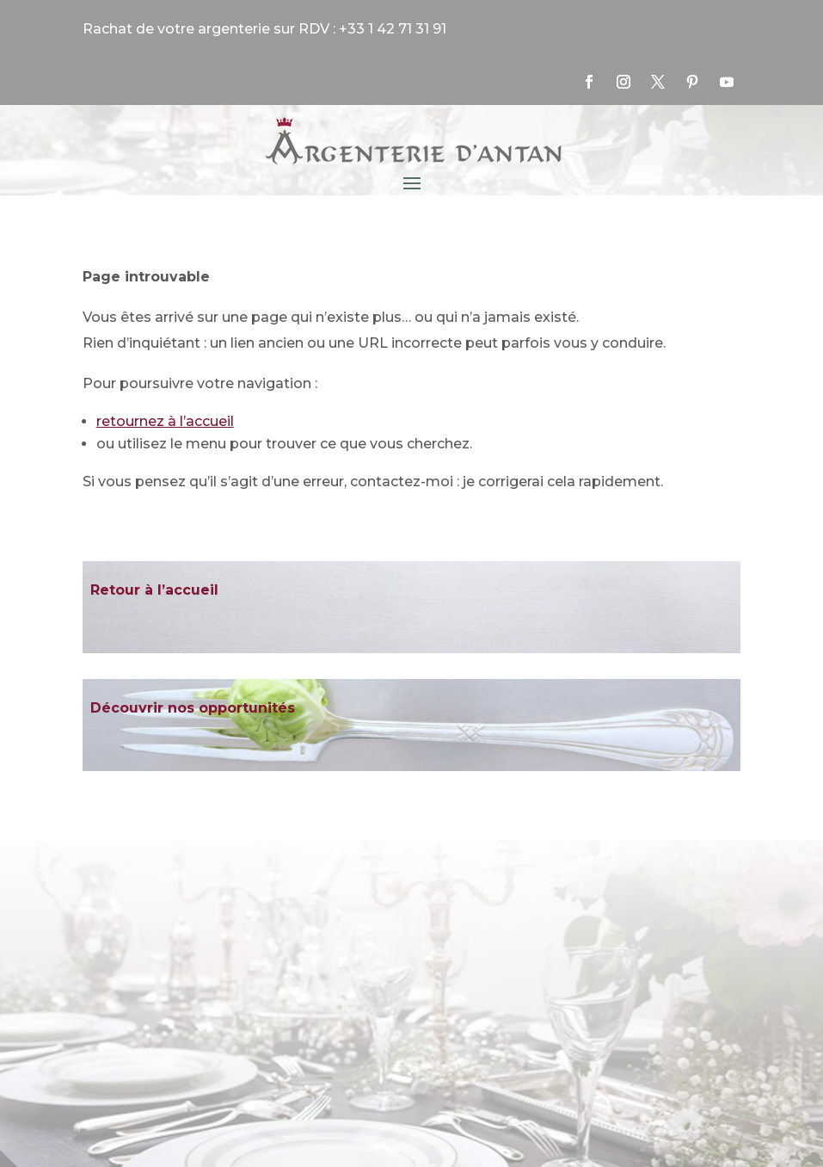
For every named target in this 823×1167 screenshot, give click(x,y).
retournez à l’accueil (165, 421)
